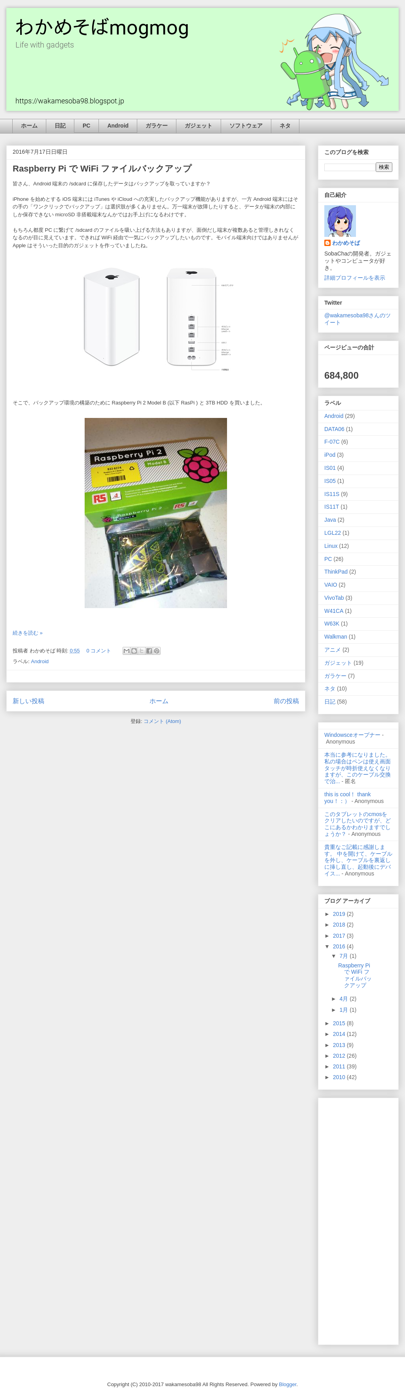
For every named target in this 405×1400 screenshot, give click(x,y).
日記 (60, 125)
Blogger (287, 1384)
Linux (330, 546)
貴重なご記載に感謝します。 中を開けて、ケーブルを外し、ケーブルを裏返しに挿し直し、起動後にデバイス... (358, 860)
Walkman (335, 636)
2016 (340, 946)
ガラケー (157, 125)
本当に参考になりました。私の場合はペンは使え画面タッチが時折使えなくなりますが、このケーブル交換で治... (357, 767)
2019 (340, 914)
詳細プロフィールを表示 (354, 278)
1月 (344, 1010)
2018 (340, 924)
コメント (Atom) (162, 721)
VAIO (330, 585)
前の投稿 (286, 701)
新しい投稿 (28, 701)
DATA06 (334, 429)
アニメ (332, 650)
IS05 (330, 481)
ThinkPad (336, 571)
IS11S (331, 494)
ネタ (285, 125)
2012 (340, 1056)
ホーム (29, 125)
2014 (340, 1034)
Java (330, 520)
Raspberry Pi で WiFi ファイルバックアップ (102, 169)
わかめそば (346, 243)
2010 (340, 1077)
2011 (340, 1066)
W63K (331, 623)
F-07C (332, 442)
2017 (340, 936)
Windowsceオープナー (352, 735)
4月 (344, 999)
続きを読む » (28, 633)
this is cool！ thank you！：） (347, 797)
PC (86, 125)
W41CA (333, 611)
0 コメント (98, 651)
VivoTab (334, 598)
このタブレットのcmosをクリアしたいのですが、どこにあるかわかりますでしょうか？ (357, 824)
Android (118, 125)
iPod (329, 455)
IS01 (330, 468)
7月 (344, 956)
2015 (340, 1023)
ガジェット (198, 125)
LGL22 (332, 533)
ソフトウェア (246, 125)
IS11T (331, 507)
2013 (340, 1045)
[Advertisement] (358, 1220)
